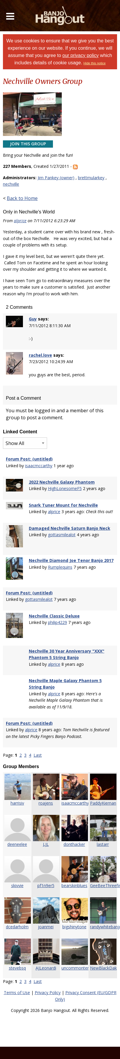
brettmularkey (91, 177)
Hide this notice (95, 63)
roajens (46, 803)
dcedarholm (17, 926)
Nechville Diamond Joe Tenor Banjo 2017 (71, 560)
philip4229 (57, 622)
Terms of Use (17, 992)
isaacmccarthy (38, 465)
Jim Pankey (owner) (56, 177)
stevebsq (17, 968)
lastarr (103, 844)
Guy (33, 319)
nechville (11, 184)
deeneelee (17, 844)
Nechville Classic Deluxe (54, 616)
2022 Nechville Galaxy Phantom (62, 482)
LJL (46, 844)
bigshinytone (74, 926)
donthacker (74, 844)
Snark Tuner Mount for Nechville (63, 505)
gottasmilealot (62, 534)
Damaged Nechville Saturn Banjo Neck (69, 528)
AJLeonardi (46, 968)
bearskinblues (74, 885)
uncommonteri (75, 968)
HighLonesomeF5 (65, 488)
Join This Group (28, 143)
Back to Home (22, 198)
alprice (20, 220)
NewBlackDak (103, 968)
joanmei (46, 926)
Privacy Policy (48, 992)
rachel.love (40, 355)
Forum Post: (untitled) (29, 459)
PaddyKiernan (103, 803)
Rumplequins (60, 567)
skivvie (17, 885)
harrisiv (17, 803)
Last (38, 755)
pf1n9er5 (45, 885)
